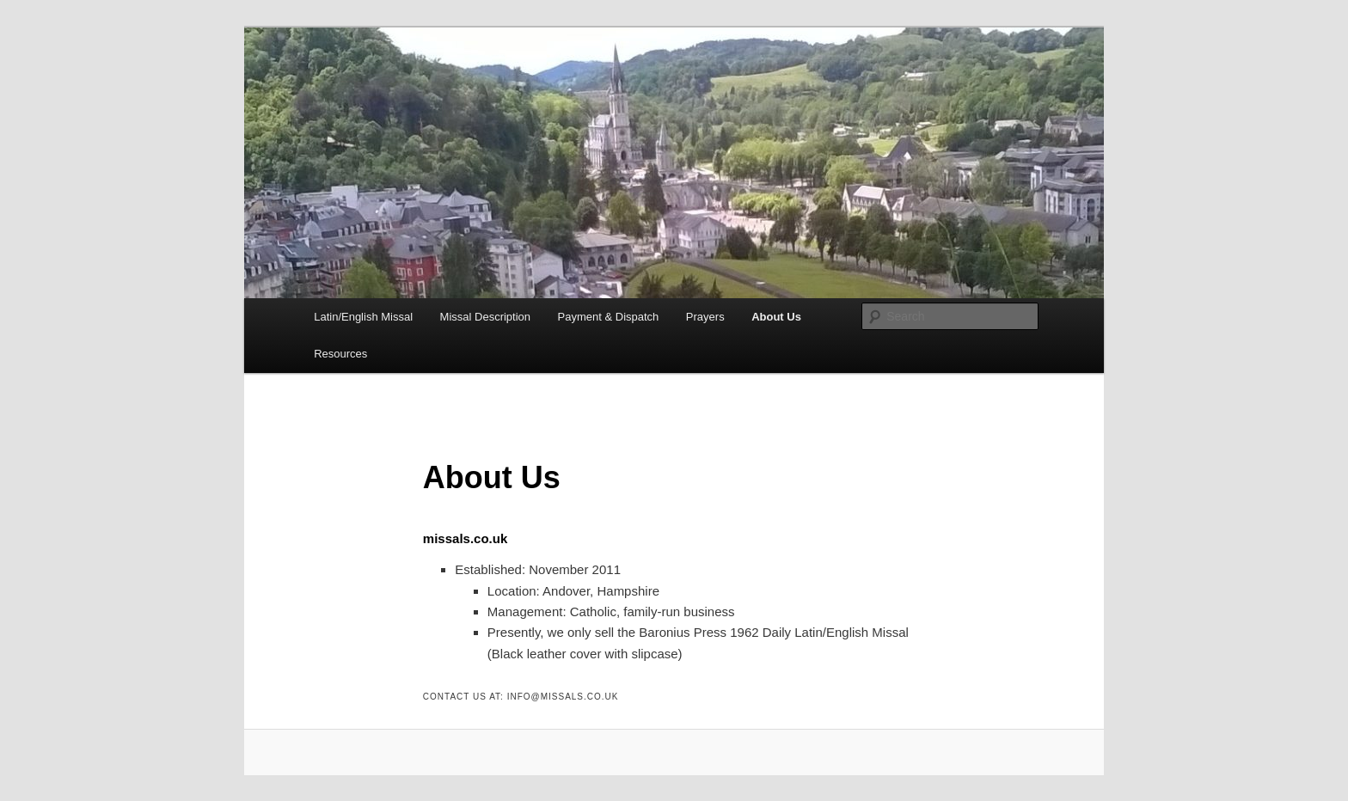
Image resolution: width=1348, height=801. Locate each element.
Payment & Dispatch (608, 316)
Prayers (705, 316)
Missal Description (485, 316)
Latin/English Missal (363, 316)
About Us (776, 316)
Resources (340, 353)
